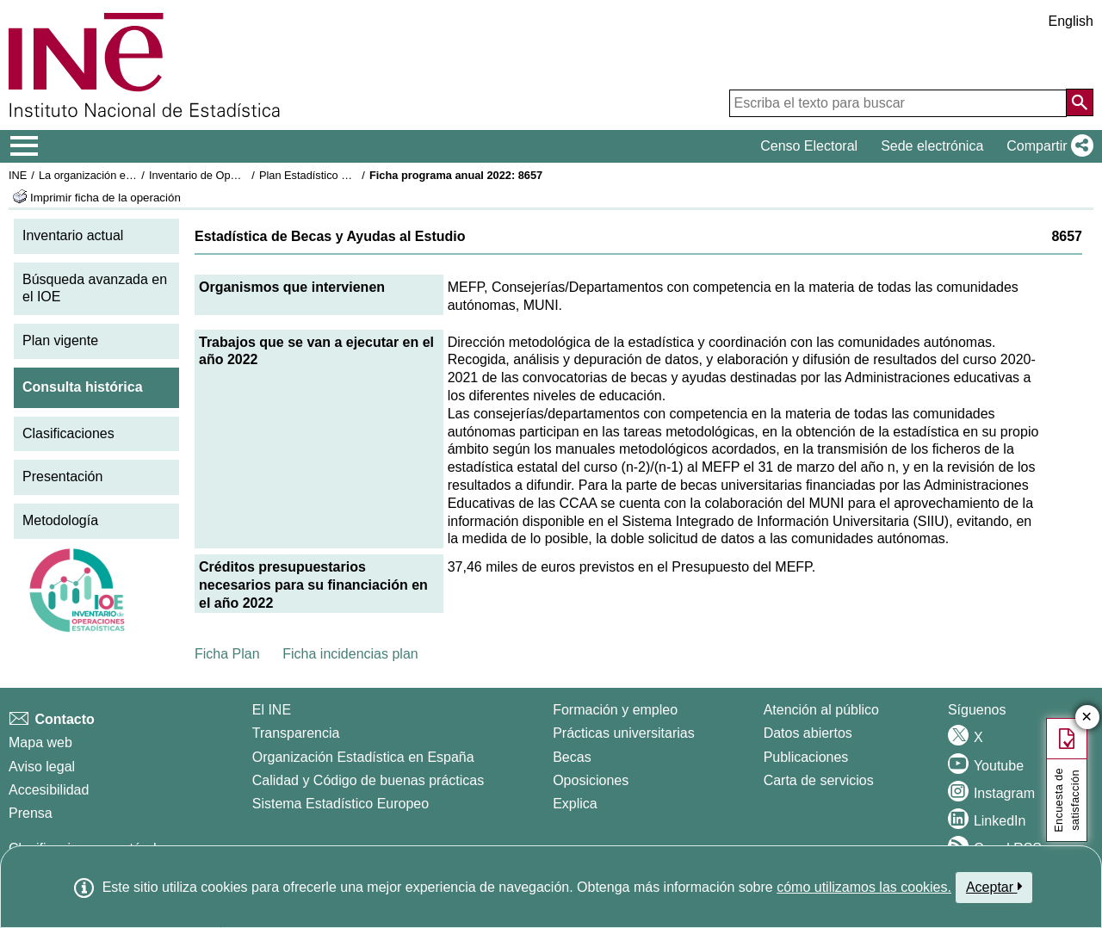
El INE (271, 709)
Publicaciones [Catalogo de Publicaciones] (806, 757)
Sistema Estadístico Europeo (340, 803)
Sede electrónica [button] (932, 146)
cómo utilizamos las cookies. (864, 887)
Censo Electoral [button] (808, 146)
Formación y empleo (615, 709)
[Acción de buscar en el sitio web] (1079, 102)
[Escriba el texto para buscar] (898, 103)
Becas (572, 757)
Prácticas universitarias (624, 733)
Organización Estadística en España (363, 757)
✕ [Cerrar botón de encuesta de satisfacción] (1087, 717)
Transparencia (296, 733)
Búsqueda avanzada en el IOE (94, 288)
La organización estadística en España (133, 175)
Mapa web (40, 742)
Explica (575, 803)
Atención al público (821, 709)
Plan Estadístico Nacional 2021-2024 (349, 175)
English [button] (1071, 21)
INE (18, 175)
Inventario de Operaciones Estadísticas (245, 175)
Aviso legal (42, 766)
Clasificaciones (68, 433)
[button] (1046, 146)
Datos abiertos (808, 733)
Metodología (60, 520)
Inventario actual (72, 235)
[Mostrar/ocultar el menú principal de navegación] (24, 146)
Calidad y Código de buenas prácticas (368, 780)
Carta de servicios (819, 780)
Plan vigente (60, 340)
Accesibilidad (49, 790)
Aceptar (994, 886)
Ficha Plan (227, 654)
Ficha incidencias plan (350, 654)
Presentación (62, 476)
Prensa (31, 813)
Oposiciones (590, 780)
